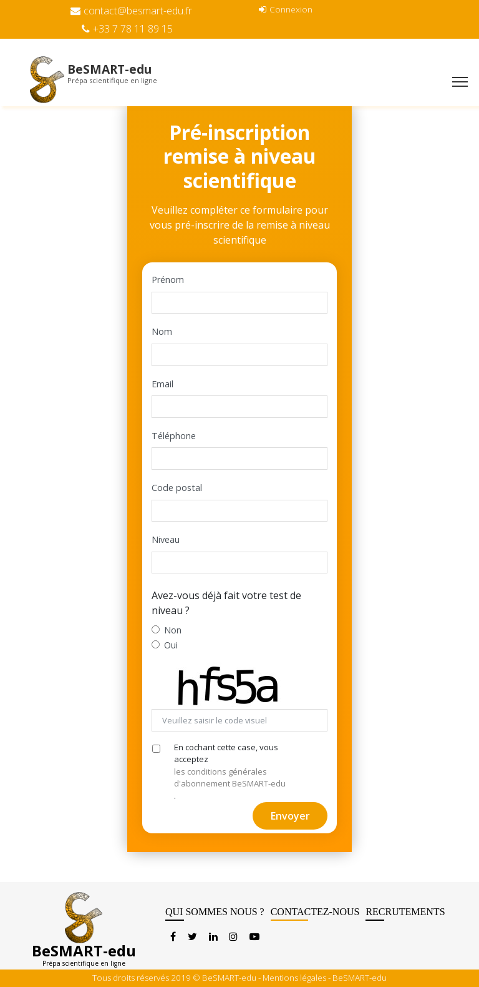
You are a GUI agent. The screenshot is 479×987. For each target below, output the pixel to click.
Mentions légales (294, 977)
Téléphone (174, 436)
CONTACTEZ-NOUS (315, 913)
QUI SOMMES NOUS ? (214, 913)
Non (172, 630)
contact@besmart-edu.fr (131, 10)
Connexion (285, 9)
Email (162, 384)
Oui (171, 645)
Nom (162, 331)
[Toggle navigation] (460, 83)
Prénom (168, 279)
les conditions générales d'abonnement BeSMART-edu (230, 778)
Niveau (166, 539)
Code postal (177, 488)
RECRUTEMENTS (405, 913)
